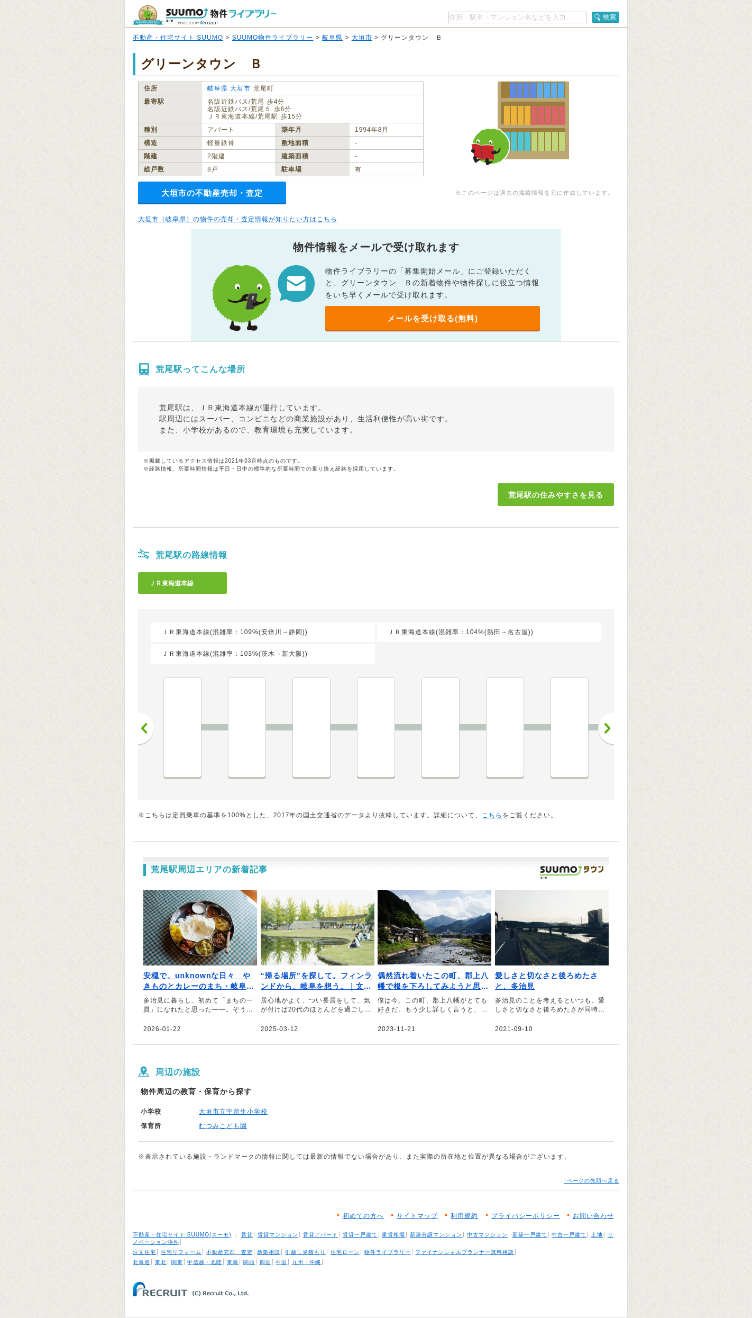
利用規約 (464, 1216)
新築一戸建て (529, 1235)
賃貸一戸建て (360, 1235)
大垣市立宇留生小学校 (233, 1111)
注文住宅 (144, 1252)
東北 (161, 1262)
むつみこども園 (223, 1126)
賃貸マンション (278, 1235)
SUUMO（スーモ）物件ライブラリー (205, 15)
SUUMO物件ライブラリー (273, 37)
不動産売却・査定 (229, 1252)
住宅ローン (345, 1252)
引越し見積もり (305, 1252)
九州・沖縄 (306, 1262)
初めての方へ (363, 1216)
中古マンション (487, 1235)
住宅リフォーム (181, 1252)
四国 (265, 1262)
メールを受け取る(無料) (432, 318)
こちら (492, 815)
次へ (606, 728)
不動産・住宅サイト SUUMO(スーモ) (182, 1235)
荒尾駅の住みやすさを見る (555, 495)
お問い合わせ (593, 1216)
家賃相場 (393, 1235)
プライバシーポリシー (525, 1216)
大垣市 (362, 37)
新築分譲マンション (436, 1235)
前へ (146, 728)
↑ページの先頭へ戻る (591, 1181)
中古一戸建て (569, 1235)
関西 (249, 1262)
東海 (233, 1262)
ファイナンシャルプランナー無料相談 (464, 1252)
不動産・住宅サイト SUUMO (178, 37)
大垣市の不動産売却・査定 (212, 192)
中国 (281, 1262)
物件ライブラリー (387, 1252)
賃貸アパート (320, 1235)
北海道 (141, 1262)
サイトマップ (417, 1216)
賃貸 (247, 1235)
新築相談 (268, 1252)
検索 (610, 17)
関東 (177, 1262)
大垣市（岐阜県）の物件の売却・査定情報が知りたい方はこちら (237, 219)
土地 (597, 1235)
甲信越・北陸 (204, 1262)
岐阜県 (332, 37)
